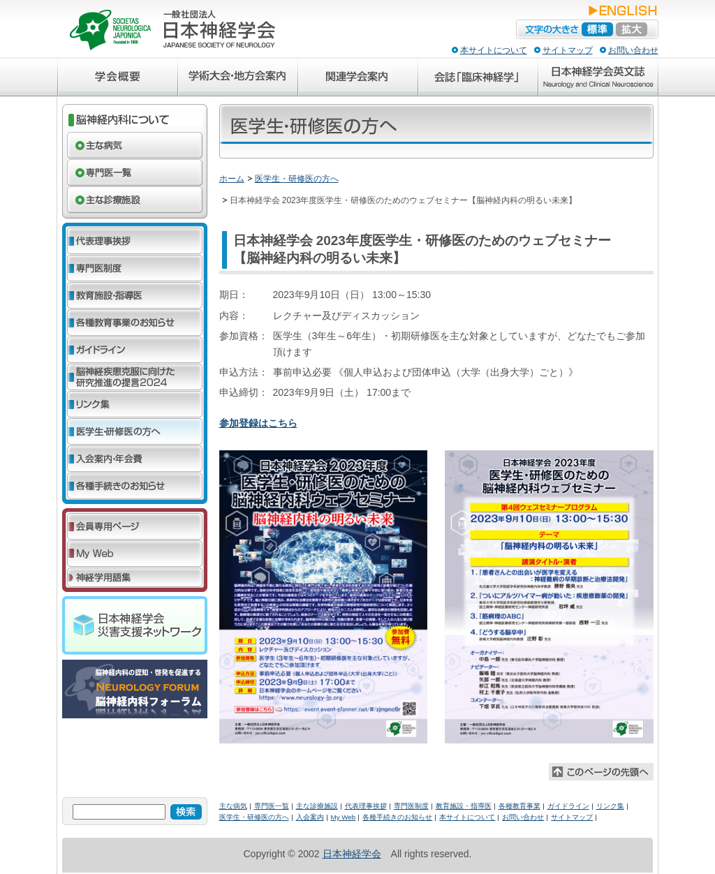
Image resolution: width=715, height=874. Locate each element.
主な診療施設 (317, 806)
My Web (343, 817)
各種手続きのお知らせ (397, 817)
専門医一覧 (271, 806)
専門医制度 (411, 806)
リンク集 (610, 806)
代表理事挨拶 (366, 806)
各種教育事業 (519, 806)
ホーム (231, 179)
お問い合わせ (633, 50)
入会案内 (310, 817)
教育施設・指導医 (464, 806)
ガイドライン (568, 806)
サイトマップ (568, 50)
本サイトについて (493, 50)
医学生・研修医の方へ (297, 179)
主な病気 (233, 806)
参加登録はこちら (258, 423)
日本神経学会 (352, 853)
